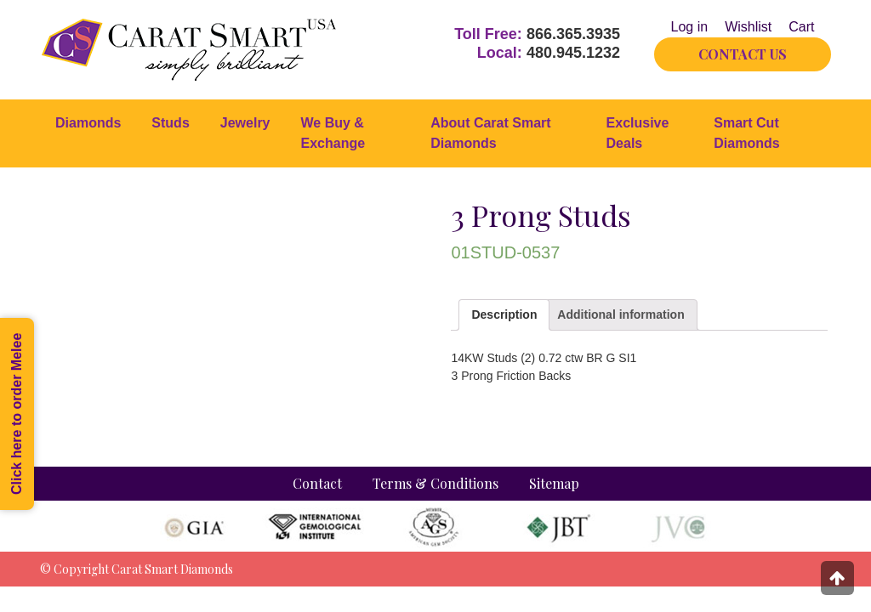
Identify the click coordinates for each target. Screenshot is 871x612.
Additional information (620, 314)
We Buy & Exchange (333, 133)
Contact (317, 483)
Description (504, 314)
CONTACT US (742, 54)
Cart (801, 27)
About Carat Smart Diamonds (490, 133)
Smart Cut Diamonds (746, 133)
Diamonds (88, 123)
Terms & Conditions (435, 483)
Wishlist (748, 27)
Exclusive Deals (637, 133)
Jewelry (245, 123)
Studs (170, 123)
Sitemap (554, 483)
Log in (690, 27)
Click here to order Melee (16, 414)
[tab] (503, 315)
